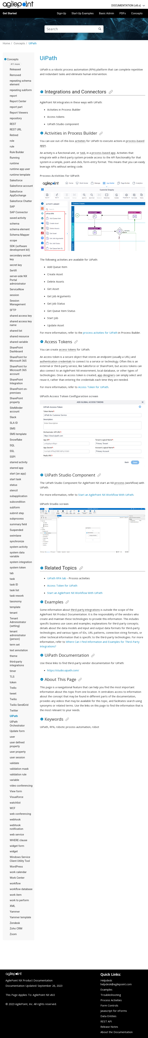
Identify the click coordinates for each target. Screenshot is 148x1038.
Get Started (10, 13)
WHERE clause (18, 840)
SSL (12, 451)
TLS (12, 676)
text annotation (19, 650)
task (12, 579)
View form (16, 791)
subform (15, 507)
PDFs (122, 13)
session (14, 295)
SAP (12, 206)
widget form (17, 846)
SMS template (18, 434)
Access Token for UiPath (93, 387)
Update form (17, 731)
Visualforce (16, 797)
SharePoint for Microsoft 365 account (18, 370)
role (12, 140)
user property (18, 751)
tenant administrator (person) (18, 635)
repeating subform (21, 90)
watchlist (15, 802)
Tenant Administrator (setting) (18, 622)
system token (18, 567)
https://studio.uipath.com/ (63, 670)
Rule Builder (17, 152)
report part (16, 107)
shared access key (21, 315)
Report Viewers (19, 112)
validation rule (18, 774)
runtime (14, 163)
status (13, 485)
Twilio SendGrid (19, 705)
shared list (16, 330)
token (13, 682)
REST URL (16, 129)
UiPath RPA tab (56, 578)
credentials (65, 361)
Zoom (13, 934)
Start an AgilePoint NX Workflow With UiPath (105, 494)
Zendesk (15, 923)
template (15, 607)
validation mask (19, 768)
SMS (12, 428)
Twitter (14, 710)
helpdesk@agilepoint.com (116, 984)
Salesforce (16, 180)
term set (15, 644)
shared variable (19, 342)
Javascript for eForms (113, 1011)
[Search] (100, 29)
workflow (15, 883)
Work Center (17, 877)
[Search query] (74, 29)
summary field (18, 524)
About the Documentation (116, 1032)
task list (14, 590)
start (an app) (18, 473)
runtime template (20, 174)
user (12, 736)
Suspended (16, 530)
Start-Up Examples (82, 13)
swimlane (15, 535)
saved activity (18, 218)
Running (14, 157)
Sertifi (13, 270)
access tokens (67, 349)
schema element (20, 229)
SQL (12, 445)
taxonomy (16, 601)
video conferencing (21, 785)
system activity (19, 546)
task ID (14, 584)
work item (15, 894)
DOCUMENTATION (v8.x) (126, 5)
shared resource (19, 336)
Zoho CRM (16, 928)
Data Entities (108, 1016)
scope (13, 240)
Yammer (15, 911)
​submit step (17, 513)
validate (14, 763)
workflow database (21, 889)
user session (17, 757)
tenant (13, 612)
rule (12, 146)
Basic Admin (106, 13)
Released (15, 69)
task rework (17, 595)
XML (12, 906)
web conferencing (20, 813)
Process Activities (111, 1000)
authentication (48, 361)
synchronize (17, 541)
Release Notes (109, 1026)
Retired (14, 135)
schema (14, 223)
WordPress (16, 866)
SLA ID (14, 423)
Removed (15, 75)
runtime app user (20, 169)
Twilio (13, 699)
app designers (106, 375)
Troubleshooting (110, 995)
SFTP (13, 310)
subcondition (17, 501)
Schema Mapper (19, 234)
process (119, 483)
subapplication (18, 496)
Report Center (18, 101)
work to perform (19, 900)
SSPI (12, 456)
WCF (12, 808)
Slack (13, 417)
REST (13, 124)
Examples (106, 989)
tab (12, 573)
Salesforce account (21, 186)
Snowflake (16, 439)
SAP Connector (19, 212)
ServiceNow (17, 289)
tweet (13, 693)
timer (13, 671)
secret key (16, 265)
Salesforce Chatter (21, 201)
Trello (13, 687)
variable (14, 780)
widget (14, 851)
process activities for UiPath (100, 332)
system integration (21, 562)
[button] (5, 59)
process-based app (103, 153)
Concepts (136, 13)
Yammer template (20, 917)
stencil (14, 490)
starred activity (18, 462)
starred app (16, 468)
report (13, 95)
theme (13, 656)
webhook (15, 819)
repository (16, 118)
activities (80, 141)
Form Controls (109, 1005)
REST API (106, 1021)
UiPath (33, 43)
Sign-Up (61, 13)
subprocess (17, 518)
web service (17, 834)
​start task (15, 479)
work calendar (18, 872)
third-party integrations (85, 609)
